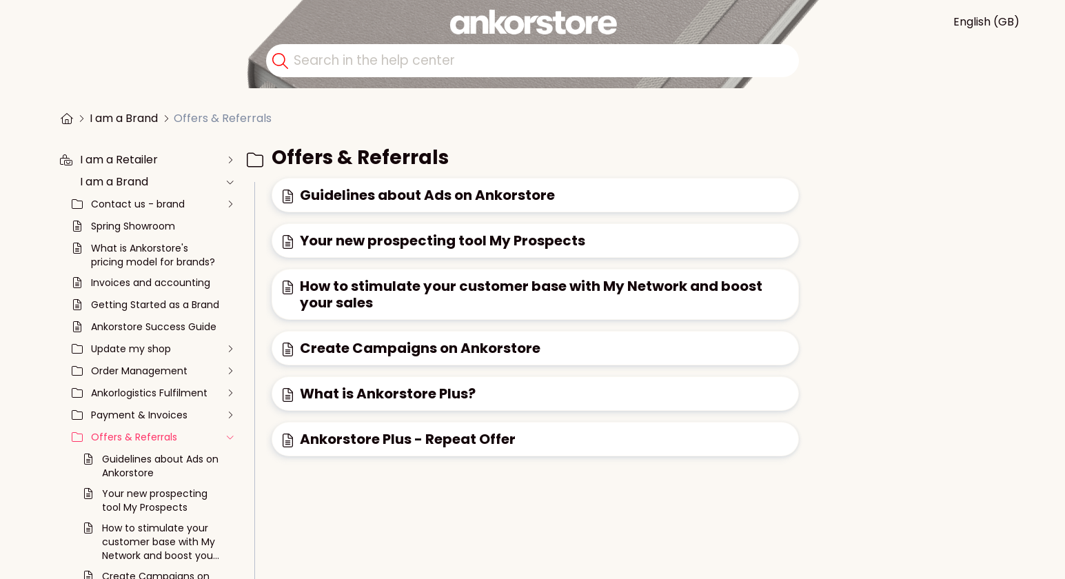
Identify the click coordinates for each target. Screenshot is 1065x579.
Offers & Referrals (223, 118)
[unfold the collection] (229, 160)
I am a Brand (124, 118)
